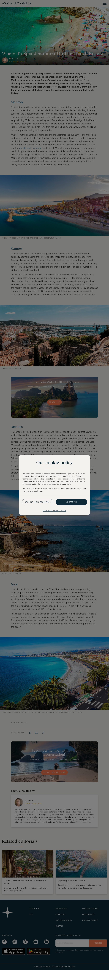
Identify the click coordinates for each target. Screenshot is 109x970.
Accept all (71, 502)
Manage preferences (54, 511)
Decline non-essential (38, 502)
